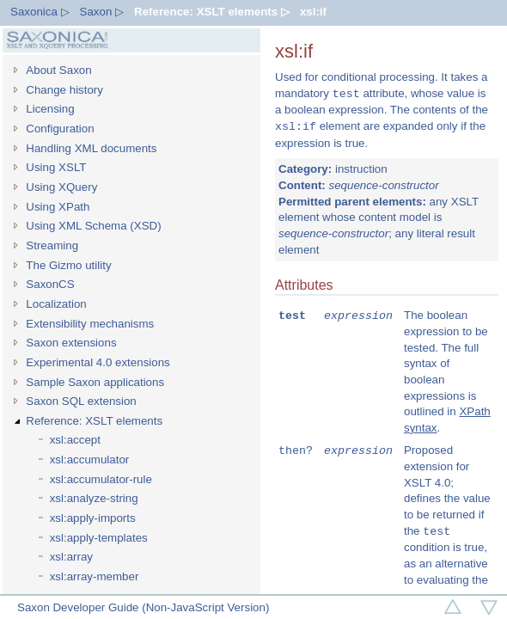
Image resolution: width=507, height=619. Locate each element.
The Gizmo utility (68, 265)
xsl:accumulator (90, 459)
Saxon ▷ (102, 11)
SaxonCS (50, 284)
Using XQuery (61, 187)
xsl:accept (75, 439)
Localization (56, 303)
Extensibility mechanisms (90, 323)
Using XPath (57, 206)
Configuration (60, 128)
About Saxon (58, 70)
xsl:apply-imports (93, 518)
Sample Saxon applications (95, 382)
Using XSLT (56, 167)
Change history (64, 89)
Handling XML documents (91, 148)
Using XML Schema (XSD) (93, 225)
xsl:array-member (94, 576)
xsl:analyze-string (94, 498)
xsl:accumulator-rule (101, 479)
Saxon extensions (71, 342)
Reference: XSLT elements (94, 420)
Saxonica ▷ (40, 11)
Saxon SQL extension (81, 401)
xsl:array (71, 556)
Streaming (52, 245)
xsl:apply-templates (99, 537)
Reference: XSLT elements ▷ (212, 11)
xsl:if (313, 11)
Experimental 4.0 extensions (97, 362)
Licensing (50, 108)
